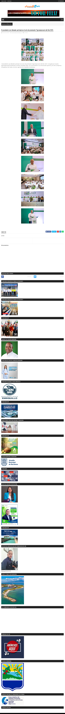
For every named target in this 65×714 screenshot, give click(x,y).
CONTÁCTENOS (9, 1)
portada (26, 33)
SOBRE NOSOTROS (3, 1)
